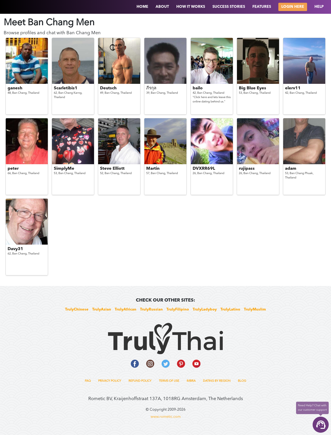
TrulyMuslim (255, 309)
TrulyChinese (76, 309)
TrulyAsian (101, 309)
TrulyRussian (151, 309)
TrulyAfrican (125, 309)
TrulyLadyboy (205, 309)
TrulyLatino (230, 309)
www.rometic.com (166, 417)
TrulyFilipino (177, 309)
